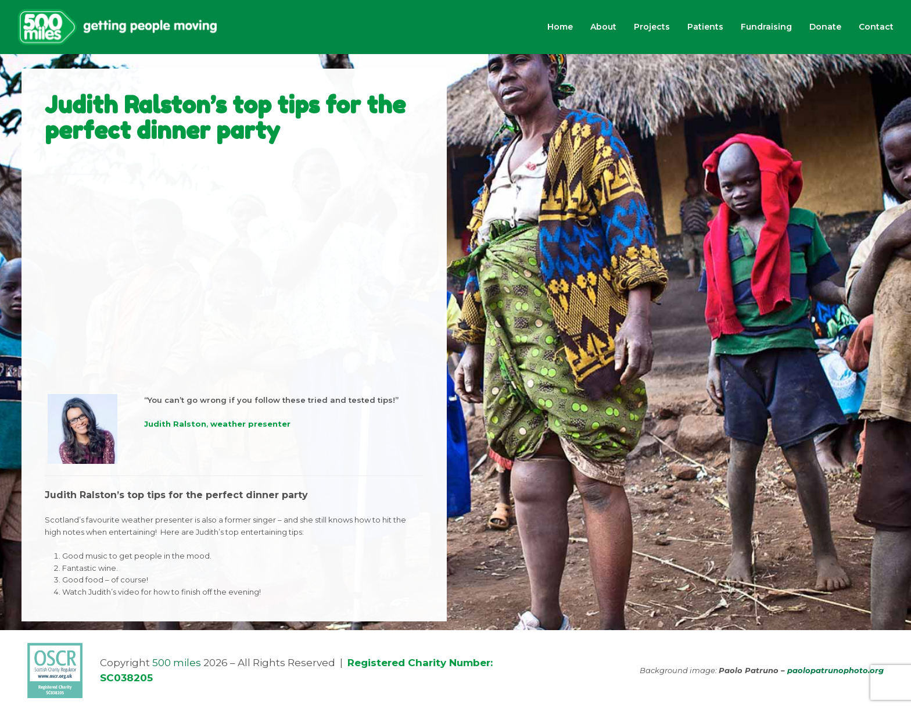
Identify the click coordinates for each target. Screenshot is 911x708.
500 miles (176, 662)
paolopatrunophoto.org (835, 670)
